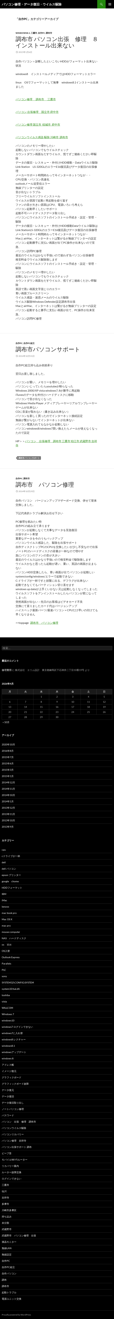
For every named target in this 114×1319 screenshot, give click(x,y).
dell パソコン (9, 868)
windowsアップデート (14, 1052)
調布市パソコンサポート (48, 349)
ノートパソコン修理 (13, 1108)
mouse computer (11, 931)
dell (4, 862)
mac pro (6, 925)
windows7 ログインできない (17, 1026)
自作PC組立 (29, 343)
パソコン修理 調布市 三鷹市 (36, 99)
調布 (4, 1279)
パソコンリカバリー (13, 1134)
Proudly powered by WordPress (16, 1314)
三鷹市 (34, 33)
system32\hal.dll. (11, 988)
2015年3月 (8, 769)
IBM (4, 893)
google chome (10, 881)
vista (4, 1001)
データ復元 (8, 1090)
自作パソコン (9, 1273)
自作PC (41, 33)
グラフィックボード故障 (15, 1083)
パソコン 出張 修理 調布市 (20, 1121)
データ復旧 (8, 1096)
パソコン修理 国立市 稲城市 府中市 (38, 124)
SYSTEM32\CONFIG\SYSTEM (18, 982)
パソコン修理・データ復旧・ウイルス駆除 (32, 4)
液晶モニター (9, 1241)
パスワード (8, 1115)
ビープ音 (7, 1153)
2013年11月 (8, 814)
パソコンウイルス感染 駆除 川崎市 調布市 (42, 137)
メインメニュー (110, 4)
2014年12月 (8, 782)
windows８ (8, 1058)
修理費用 (7, 669)
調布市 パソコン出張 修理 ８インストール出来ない (57, 42)
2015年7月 (8, 757)
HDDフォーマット (12, 887)
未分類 (5, 1222)
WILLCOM (7, 1007)
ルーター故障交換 (11, 1172)
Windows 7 (8, 1014)
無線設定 (7, 1254)
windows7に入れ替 (12, 1033)
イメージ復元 (9, 1071)
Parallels (6, 963)
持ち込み (7, 1216)
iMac (4, 900)
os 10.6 (6, 944)
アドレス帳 (8, 1064)
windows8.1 (23, 33)
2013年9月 (8, 826)
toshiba (6, 995)
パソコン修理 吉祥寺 (14, 1140)
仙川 (4, 1191)
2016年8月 (8, 750)
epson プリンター (11, 874)
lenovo (5, 906)
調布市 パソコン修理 (48, 484)
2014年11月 (8, 788)
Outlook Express (11, 957)
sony (4, 976)
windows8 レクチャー (14, 1039)
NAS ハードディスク (14, 938)
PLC (4, 969)
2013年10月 (8, 820)
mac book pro (9, 912)
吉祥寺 (5, 1197)
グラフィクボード (11, 1077)
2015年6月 (8, 763)
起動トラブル (9, 1292)
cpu (4, 849)
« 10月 (6, 722)
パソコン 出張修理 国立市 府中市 (37, 111)
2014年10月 (8, 795)
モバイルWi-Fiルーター (14, 1159)
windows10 (8, 1020)
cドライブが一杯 (11, 856)
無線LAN (7, 1248)
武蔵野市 (7, 1229)
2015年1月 (8, 776)
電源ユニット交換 (11, 1298)
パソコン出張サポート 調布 (17, 1146)
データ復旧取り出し (13, 1102)
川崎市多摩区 (9, 1210)
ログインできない (11, 1178)
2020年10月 (8, 744)
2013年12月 (8, 807)
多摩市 (5, 1203)
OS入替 (6, 950)
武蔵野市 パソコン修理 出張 (19, 1235)
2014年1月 (8, 801)
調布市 (49, 33)
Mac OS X (7, 919)
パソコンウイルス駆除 (14, 1127)
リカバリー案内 (10, 1165)
